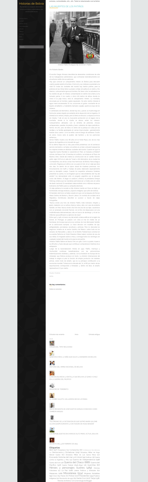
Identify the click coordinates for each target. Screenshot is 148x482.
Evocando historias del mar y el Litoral (65, 457)
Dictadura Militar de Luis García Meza (81, 455)
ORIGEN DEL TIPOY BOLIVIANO (60, 347)
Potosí (21, 34)
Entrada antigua (94, 334)
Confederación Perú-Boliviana (91, 450)
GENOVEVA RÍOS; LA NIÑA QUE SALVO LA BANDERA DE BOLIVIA (72, 357)
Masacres (53, 473)
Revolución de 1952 (66, 478)
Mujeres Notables (92, 473)
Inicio (76, 334)
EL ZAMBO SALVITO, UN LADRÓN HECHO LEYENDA (68, 399)
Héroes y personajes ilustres (67, 467)
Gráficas (89, 457)
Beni (20, 36)
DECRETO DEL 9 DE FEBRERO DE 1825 (63, 444)
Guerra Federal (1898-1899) (72, 465)
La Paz (21, 21)
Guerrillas (91, 465)
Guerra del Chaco (74, 462)
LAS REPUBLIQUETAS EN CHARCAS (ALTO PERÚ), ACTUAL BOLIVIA (73, 434)
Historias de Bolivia (31, 3)
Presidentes (84, 476)
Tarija (21, 31)
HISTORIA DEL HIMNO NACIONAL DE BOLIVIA (66, 367)
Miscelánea (57, 273)
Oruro (21, 29)
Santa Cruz (23, 23)
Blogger (89, 481)
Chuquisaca (23, 18)
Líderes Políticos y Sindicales (85, 470)
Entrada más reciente (56, 334)
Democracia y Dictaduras (63, 452)
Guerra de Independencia (84, 460)
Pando (21, 39)
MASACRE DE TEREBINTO (58, 389)
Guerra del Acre (54, 463)
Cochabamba (23, 26)
